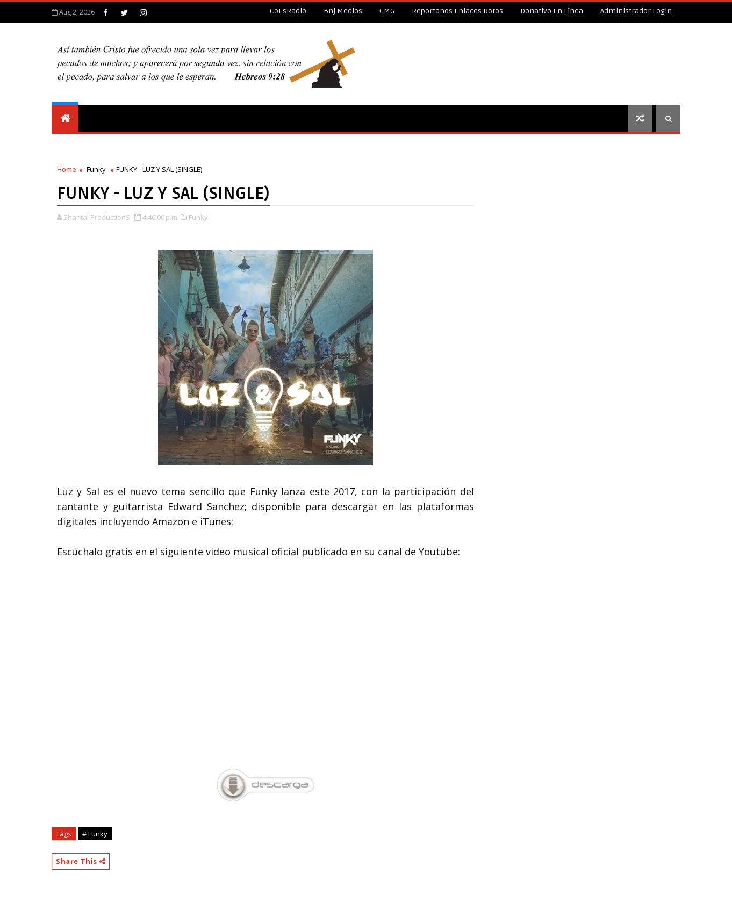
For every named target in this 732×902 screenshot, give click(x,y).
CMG (386, 11)
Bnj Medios (343, 11)
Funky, (199, 217)
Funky (96, 169)
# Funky (94, 834)
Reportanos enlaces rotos (457, 11)
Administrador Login (636, 11)
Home (66, 169)
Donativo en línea (551, 11)
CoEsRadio (288, 11)
